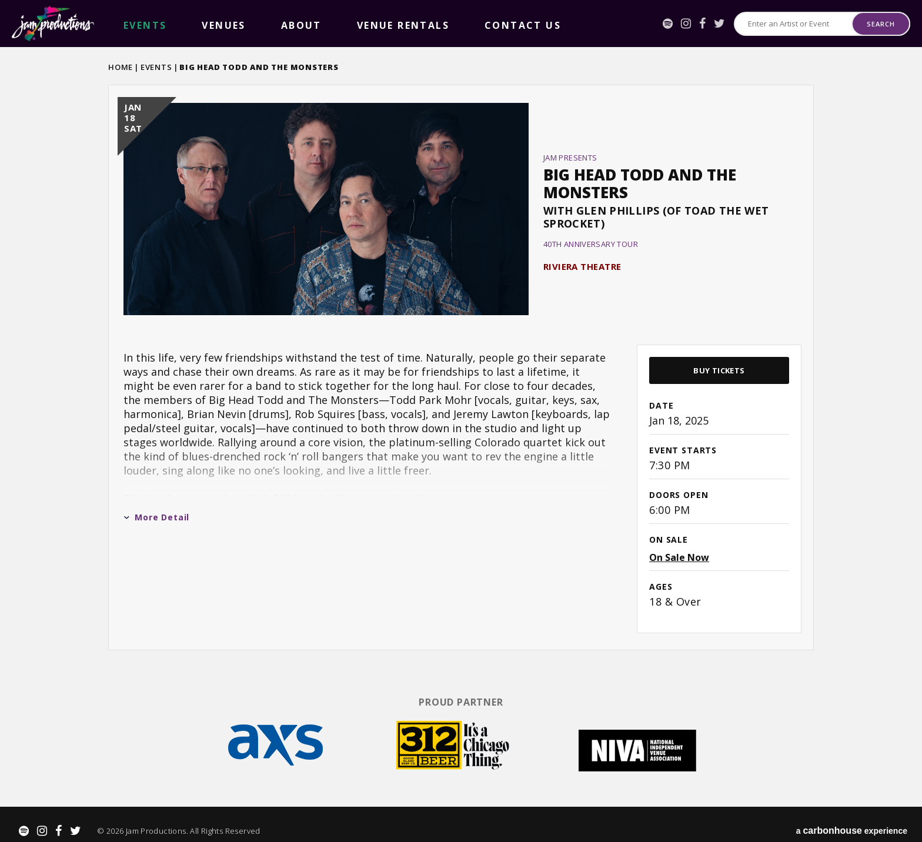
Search (880, 23)
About (207, 24)
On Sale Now (679, 557)
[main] (461, 366)
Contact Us (333, 24)
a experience (851, 819)
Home (120, 67)
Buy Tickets (718, 370)
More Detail (156, 517)
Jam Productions (53, 23)
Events (156, 67)
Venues (166, 24)
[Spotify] (668, 23)
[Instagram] (686, 23)
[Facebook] (702, 23)
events (126, 24)
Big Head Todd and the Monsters (639, 183)
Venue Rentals (264, 24)
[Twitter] (719, 23)
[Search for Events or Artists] (793, 24)
